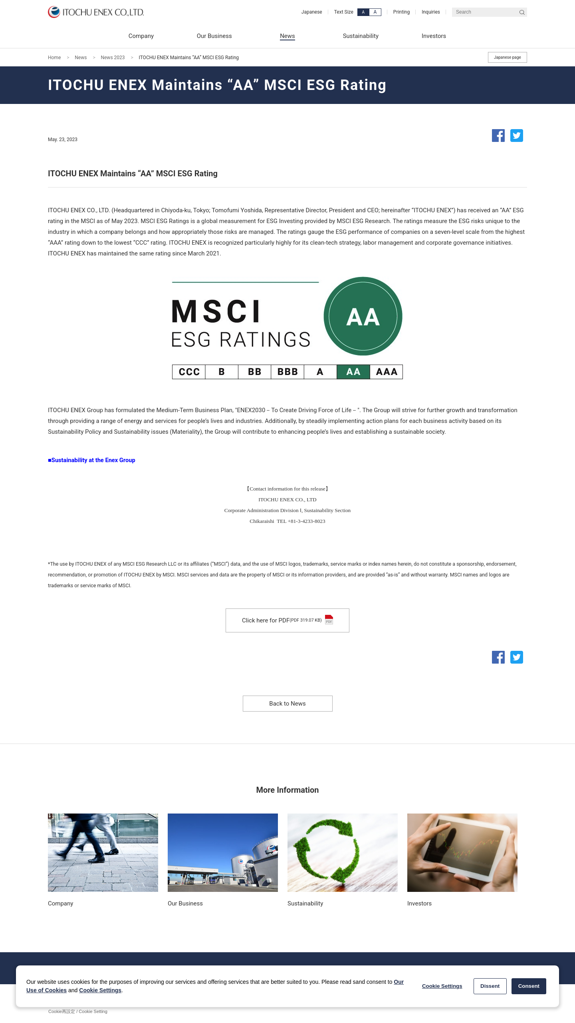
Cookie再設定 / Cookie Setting (77, 1011)
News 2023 (113, 57)
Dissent (490, 986)
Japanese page (507, 57)
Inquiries (431, 12)
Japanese (311, 12)
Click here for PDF (287, 620)
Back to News (287, 703)
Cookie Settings (100, 990)
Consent (528, 986)
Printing (401, 12)
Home (54, 57)
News (81, 57)
